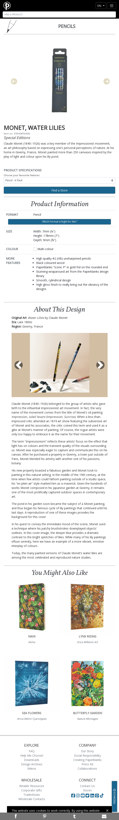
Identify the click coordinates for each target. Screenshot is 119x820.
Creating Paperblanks (87, 760)
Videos (31, 768)
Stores (87, 790)
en (99, 6)
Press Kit (87, 764)
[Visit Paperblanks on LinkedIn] (92, 795)
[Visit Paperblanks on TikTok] (102, 795)
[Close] (107, 810)
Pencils (66, 26)
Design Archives (31, 764)
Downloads (31, 760)
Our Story (87, 751)
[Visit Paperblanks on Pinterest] (97, 795)
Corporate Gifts (31, 790)
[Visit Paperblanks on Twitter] (88, 795)
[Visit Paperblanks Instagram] (78, 795)
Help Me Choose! (31, 755)
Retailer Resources (31, 786)
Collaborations (87, 768)
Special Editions (17, 137)
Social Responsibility (87, 755)
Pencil (13, 180)
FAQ (32, 751)
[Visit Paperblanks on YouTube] (83, 795)
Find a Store (59, 190)
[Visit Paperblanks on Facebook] (73, 795)
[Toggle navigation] (111, 5)
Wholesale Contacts (31, 799)
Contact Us (87, 786)
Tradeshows (31, 795)
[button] (19, 365)
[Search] (59, 14)
